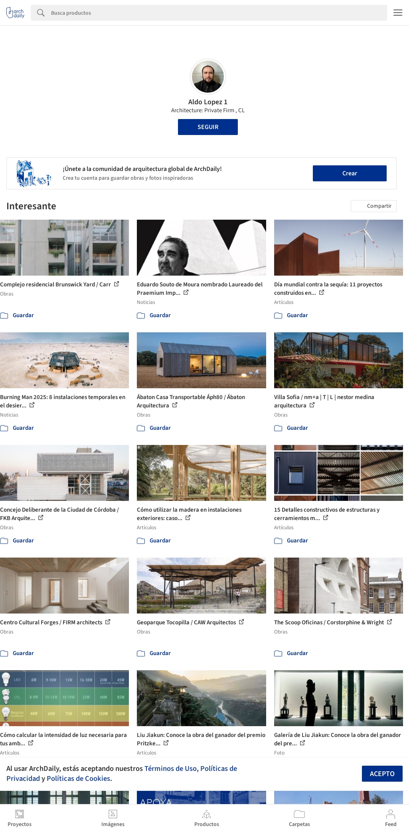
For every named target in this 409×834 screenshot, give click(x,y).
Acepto (382, 774)
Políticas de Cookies (78, 778)
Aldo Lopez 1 (207, 102)
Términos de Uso (170, 768)
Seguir (208, 127)
